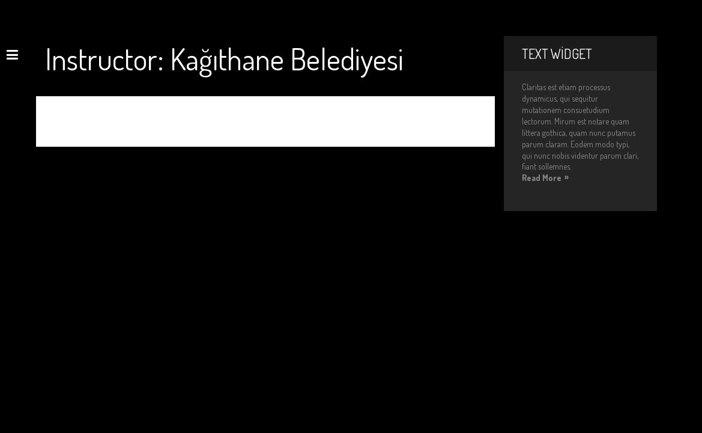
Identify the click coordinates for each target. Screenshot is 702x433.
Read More (541, 178)
